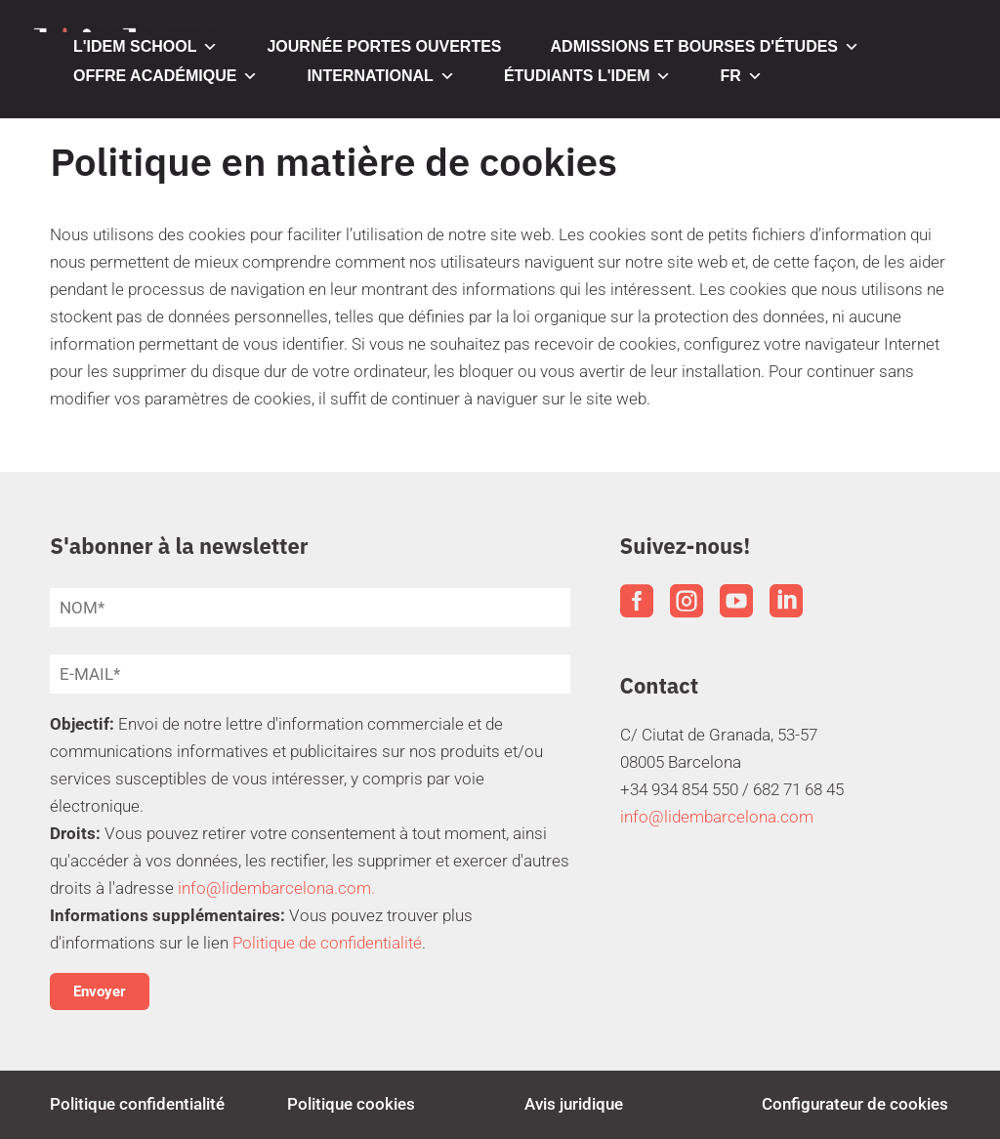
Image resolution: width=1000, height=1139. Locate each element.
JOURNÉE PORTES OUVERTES (384, 46)
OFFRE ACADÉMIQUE (165, 76)
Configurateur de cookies (855, 1104)
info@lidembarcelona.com (716, 816)
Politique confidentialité (137, 1104)
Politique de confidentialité (327, 942)
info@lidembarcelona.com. (276, 888)
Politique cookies (351, 1104)
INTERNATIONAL (380, 76)
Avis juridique (573, 1104)
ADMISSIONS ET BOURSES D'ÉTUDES (705, 47)
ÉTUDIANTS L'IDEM (588, 76)
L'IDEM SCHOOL (145, 47)
